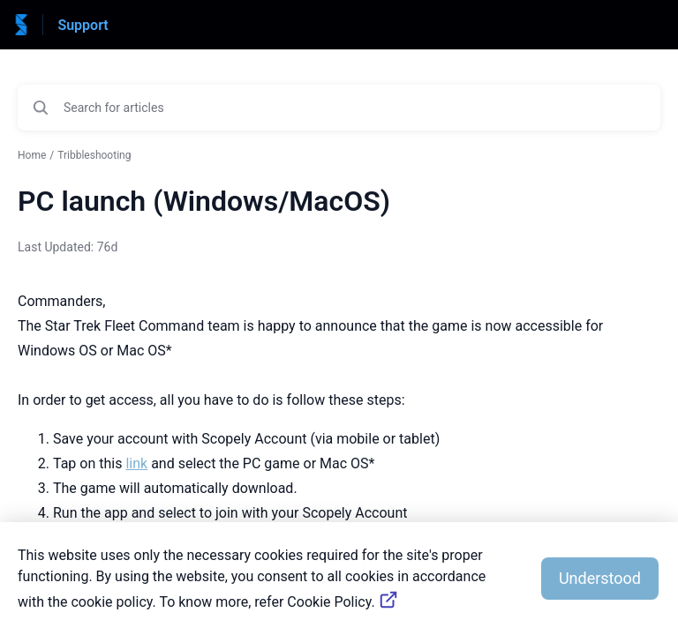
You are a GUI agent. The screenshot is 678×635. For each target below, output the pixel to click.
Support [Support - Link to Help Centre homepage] (82, 25)
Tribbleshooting (94, 155)
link (136, 463)
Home (32, 155)
